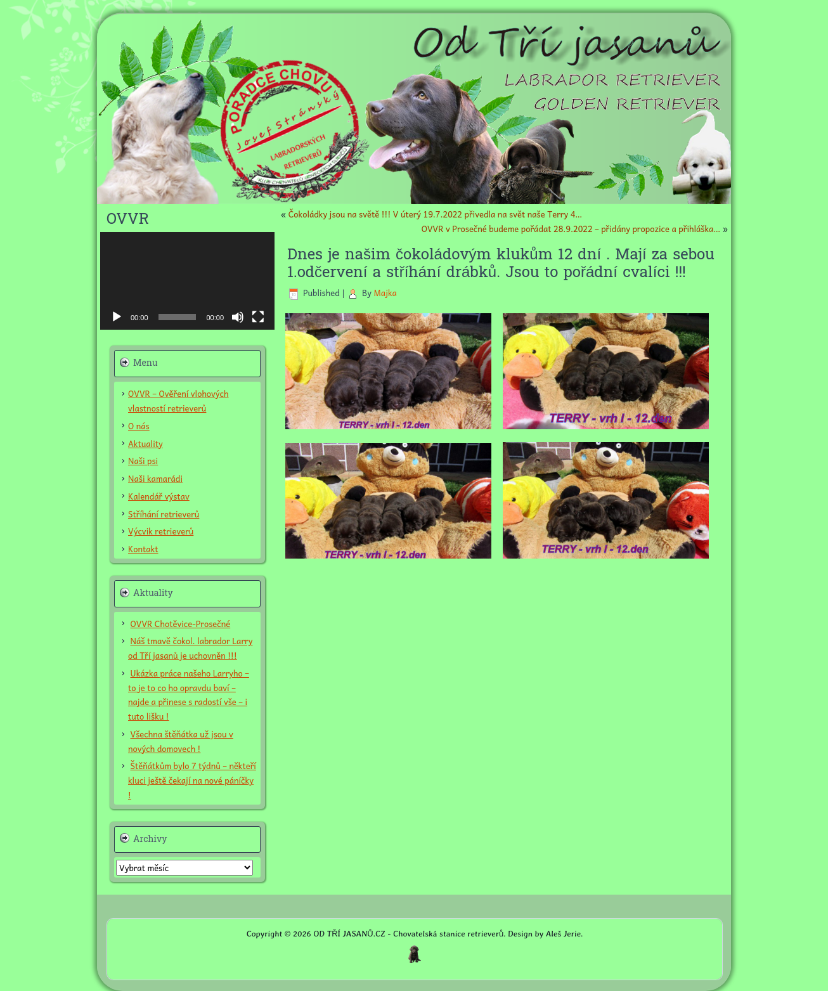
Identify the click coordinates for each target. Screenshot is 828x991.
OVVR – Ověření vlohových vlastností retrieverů (178, 401)
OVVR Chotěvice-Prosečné (181, 623)
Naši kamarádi (155, 478)
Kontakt (143, 548)
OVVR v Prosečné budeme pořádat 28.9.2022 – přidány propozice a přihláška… (571, 228)
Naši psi (143, 460)
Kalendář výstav (159, 496)
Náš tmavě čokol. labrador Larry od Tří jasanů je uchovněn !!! (190, 648)
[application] (187, 281)
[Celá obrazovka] (258, 317)
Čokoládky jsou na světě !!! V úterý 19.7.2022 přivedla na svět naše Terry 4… (435, 214)
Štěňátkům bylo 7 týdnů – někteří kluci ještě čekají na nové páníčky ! (192, 780)
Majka (384, 292)
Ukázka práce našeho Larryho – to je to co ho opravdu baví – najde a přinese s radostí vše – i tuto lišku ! (188, 694)
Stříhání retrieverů (163, 514)
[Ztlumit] (237, 317)
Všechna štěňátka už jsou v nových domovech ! (180, 741)
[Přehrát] (116, 317)
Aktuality (145, 443)
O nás (139, 425)
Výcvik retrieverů (160, 531)
